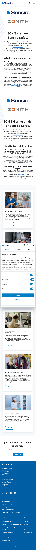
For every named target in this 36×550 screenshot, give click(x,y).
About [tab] (29, 249)
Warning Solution (5, 540)
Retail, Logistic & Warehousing (9, 507)
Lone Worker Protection (7, 538)
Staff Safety (4, 535)
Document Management (7, 532)
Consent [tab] (6, 249)
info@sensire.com (5, 474)
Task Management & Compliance (9, 527)
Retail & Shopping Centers (8, 509)
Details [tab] (18, 249)
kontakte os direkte (13, 178)
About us (26, 524)
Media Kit (26, 535)
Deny (18, 303)
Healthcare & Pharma (7, 504)
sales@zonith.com (5, 485)
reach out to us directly (13, 85)
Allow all (18, 295)
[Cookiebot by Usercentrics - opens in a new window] (24, 245)
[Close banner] (33, 245)
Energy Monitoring (6, 529)
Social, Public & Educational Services (10, 512)
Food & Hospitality (6, 501)
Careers (26, 529)
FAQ (25, 527)
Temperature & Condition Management (11, 524)
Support (26, 521)
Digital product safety (7, 521)
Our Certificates (28, 532)
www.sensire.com (17, 84)
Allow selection (18, 299)
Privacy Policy (29, 546)
